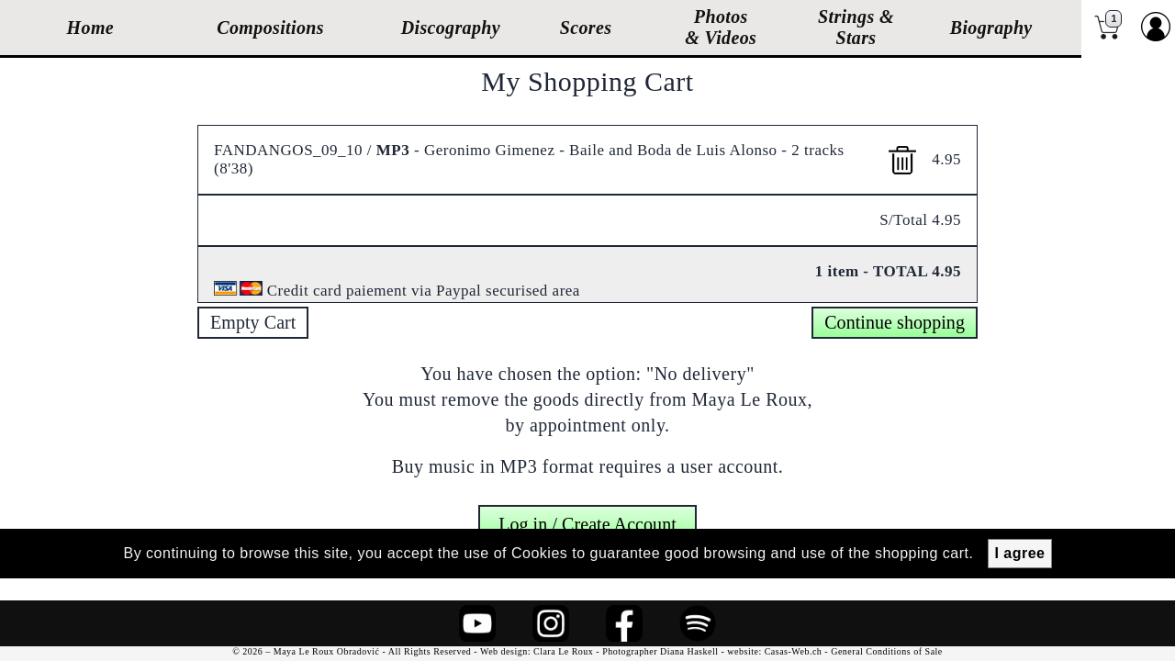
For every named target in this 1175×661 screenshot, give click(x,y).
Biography (991, 27)
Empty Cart (253, 322)
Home (90, 27)
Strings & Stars (856, 27)
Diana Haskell (689, 651)
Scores (586, 27)
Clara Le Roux (563, 651)
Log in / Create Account (587, 515)
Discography (450, 27)
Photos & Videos (720, 27)
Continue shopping (894, 322)
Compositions (270, 27)
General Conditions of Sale (887, 651)
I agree (1019, 553)
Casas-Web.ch (793, 651)
